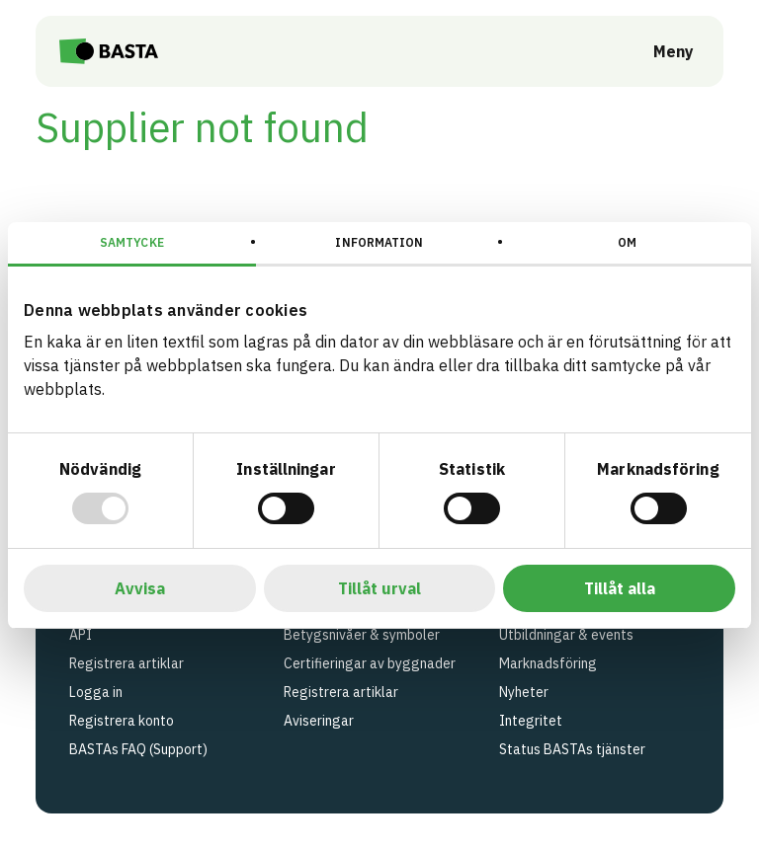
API (80, 635)
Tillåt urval (379, 588)
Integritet (530, 721)
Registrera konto (121, 721)
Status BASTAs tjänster (572, 749)
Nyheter (523, 692)
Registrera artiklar (126, 663)
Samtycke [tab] (132, 242)
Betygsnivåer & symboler (362, 635)
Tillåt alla (619, 588)
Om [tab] (627, 242)
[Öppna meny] (660, 51)
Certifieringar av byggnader (370, 663)
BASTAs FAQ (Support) (138, 749)
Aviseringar (319, 721)
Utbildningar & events (566, 635)
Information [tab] (379, 242)
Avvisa (140, 588)
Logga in (96, 692)
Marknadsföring (548, 663)
